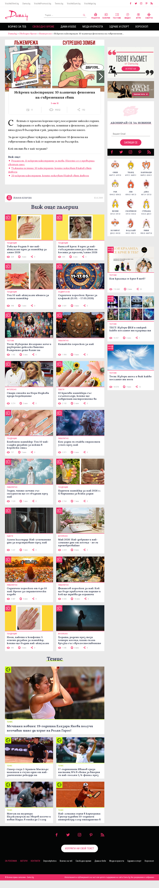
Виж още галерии (54, 214)
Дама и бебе (68, 26)
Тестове (117, 15)
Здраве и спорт (119, 26)
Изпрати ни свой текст (79, 856)
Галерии (106, 15)
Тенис (55, 666)
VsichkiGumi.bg (73, 3)
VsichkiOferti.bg (12, 3)
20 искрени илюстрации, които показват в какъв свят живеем (50, 178)
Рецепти (95, 15)
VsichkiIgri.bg (90, 3)
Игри (138, 15)
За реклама (11, 868)
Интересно (45, 33)
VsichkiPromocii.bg (42, 3)
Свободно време (43, 26)
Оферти (149, 15)
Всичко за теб (17, 26)
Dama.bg (26, 3)
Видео (128, 15)
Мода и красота (92, 26)
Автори (23, 868)
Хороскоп (141, 26)
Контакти (35, 868)
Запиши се (131, 145)
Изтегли (130, 71)
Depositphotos (50, 868)
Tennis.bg (59, 3)
